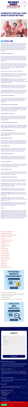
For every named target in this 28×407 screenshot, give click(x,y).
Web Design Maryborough (5, 255)
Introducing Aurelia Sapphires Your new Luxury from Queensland (11, 299)
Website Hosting (3, 262)
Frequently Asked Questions (7, 390)
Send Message (14, 356)
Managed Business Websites (5, 241)
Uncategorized (3, 246)
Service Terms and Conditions (7, 377)
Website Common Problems (5, 258)
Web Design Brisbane (4, 250)
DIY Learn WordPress (4, 394)
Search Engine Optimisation (5, 245)
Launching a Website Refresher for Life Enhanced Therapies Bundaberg (13, 294)
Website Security (3, 265)
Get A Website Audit (5, 400)
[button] (4, 405)
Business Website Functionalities (6, 233)
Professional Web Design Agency (8, 361)
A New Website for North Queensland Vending (8, 292)
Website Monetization (4, 263)
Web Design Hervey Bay (5, 253)
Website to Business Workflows (6, 267)
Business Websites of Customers (6, 236)
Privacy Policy (4, 384)
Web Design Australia (4, 248)
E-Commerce (3, 238)
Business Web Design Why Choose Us (7, 231)
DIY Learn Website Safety (5, 393)
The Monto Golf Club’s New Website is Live (8, 295)
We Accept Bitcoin (4, 395)
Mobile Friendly (3, 243)
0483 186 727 (14, 333)
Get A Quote (3, 398)
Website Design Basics (4, 260)
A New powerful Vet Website (5, 297)
